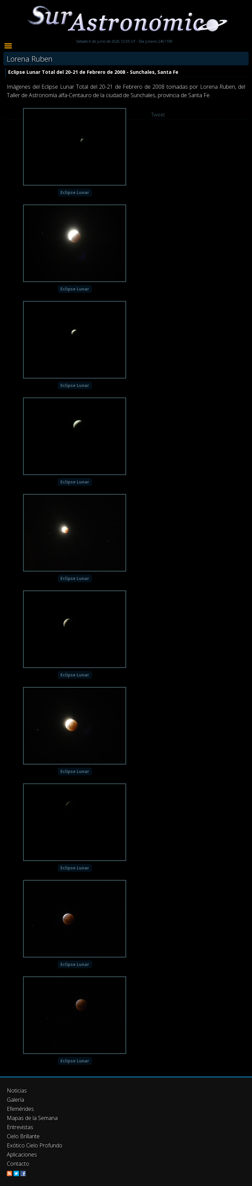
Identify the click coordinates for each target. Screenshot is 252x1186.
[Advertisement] (126, 1120)
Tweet (158, 114)
